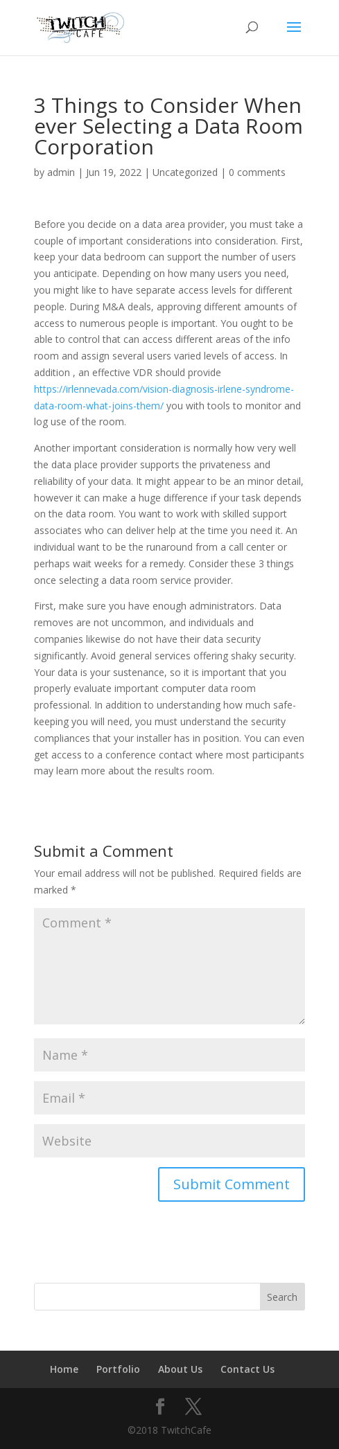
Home (64, 1369)
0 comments (257, 172)
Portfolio (118, 1369)
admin (61, 172)
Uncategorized (185, 172)
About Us (180, 1369)
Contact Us (247, 1369)
